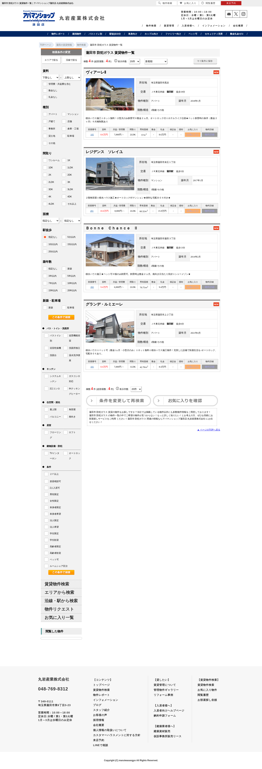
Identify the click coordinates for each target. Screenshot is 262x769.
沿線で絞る (71, 60)
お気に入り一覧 (59, 617)
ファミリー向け (173, 34)
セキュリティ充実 (214, 34)
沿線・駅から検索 (61, 600)
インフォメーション (214, 25)
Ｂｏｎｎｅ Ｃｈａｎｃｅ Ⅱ (112, 229)
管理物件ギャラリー (166, 689)
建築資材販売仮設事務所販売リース (168, 734)
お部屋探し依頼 (207, 699)
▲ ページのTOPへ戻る (208, 432)
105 (92, 135)
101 (92, 369)
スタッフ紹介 (101, 709)
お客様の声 (100, 715)
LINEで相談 (100, 745)
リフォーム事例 (163, 694)
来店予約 (98, 740)
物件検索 (151, 25)
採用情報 (98, 720)
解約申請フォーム (165, 715)
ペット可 (192, 34)
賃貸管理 (169, 25)
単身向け (132, 34)
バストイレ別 (95, 34)
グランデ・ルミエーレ (104, 306)
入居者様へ (188, 25)
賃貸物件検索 (57, 584)
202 (92, 288)
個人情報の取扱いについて (110, 730)
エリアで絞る (51, 60)
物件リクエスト (59, 609)
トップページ (101, 684)
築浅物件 (76, 34)
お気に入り (193, 135)
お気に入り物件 (207, 689)
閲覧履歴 (203, 694)
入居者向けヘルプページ (169, 710)
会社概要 (238, 25)
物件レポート (58, 34)
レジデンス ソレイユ (104, 152)
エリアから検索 (59, 592)
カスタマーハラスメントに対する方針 (116, 735)
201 (92, 212)
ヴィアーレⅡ (96, 72)
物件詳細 (210, 135)
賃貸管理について (165, 684)
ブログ (97, 704)
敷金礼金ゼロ (236, 34)
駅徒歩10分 (115, 34)
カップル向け (151, 34)
